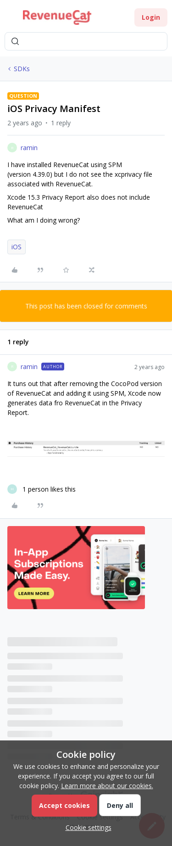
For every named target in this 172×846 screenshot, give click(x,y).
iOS (16, 246)
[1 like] (41, 489)
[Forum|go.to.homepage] (57, 17)
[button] (10, 19)
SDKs (22, 68)
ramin (29, 147)
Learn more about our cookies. (107, 785)
